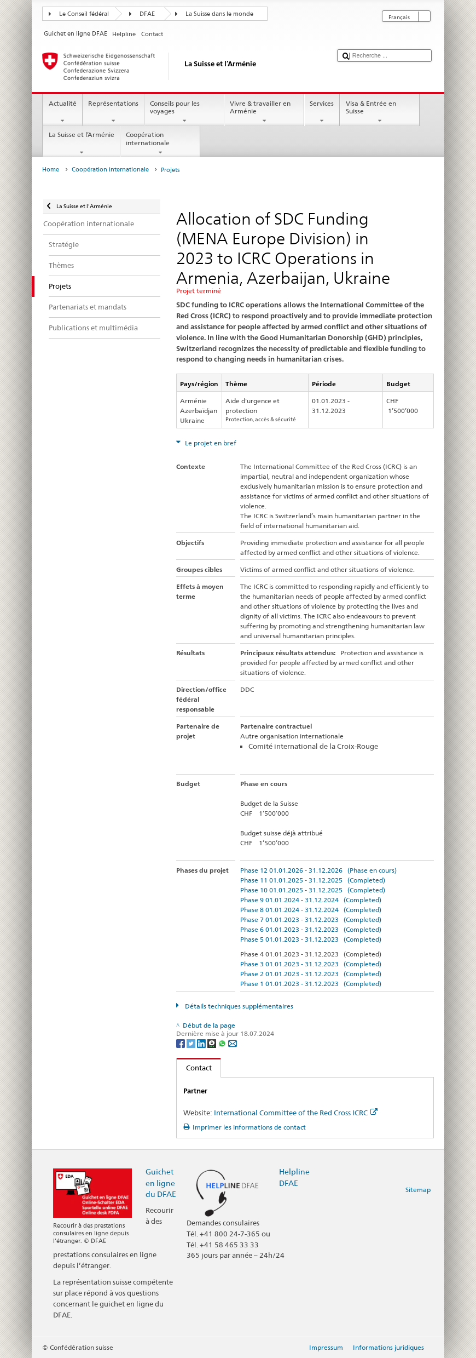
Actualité (62, 112)
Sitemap (418, 1189)
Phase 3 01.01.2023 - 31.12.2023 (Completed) (310, 963)
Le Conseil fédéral (84, 14)
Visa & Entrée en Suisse (379, 112)
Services (322, 112)
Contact (194, 1067)
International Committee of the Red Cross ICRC (296, 1112)
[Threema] (212, 1043)
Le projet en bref (209, 443)
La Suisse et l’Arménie (81, 143)
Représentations (113, 112)
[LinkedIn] (202, 1043)
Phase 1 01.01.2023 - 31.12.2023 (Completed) (310, 983)
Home (50, 169)
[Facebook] (181, 1043)
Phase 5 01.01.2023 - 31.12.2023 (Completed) (310, 939)
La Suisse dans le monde (219, 14)
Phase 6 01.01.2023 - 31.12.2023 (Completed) (310, 929)
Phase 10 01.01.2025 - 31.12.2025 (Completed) (312, 889)
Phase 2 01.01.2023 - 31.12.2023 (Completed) (310, 973)
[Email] (232, 1043)
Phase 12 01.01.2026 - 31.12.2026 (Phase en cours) (318, 870)
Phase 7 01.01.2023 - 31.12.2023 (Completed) (310, 919)
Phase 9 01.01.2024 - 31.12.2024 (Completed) (310, 899)
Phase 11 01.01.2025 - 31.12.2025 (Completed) (312, 880)
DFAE (147, 14)
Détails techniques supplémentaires (238, 1006)
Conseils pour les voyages (184, 112)
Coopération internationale (160, 143)
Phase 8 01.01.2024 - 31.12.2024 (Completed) (310, 909)
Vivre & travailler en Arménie (264, 112)
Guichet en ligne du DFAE (161, 1182)
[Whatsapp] (223, 1043)
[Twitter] (192, 1043)
